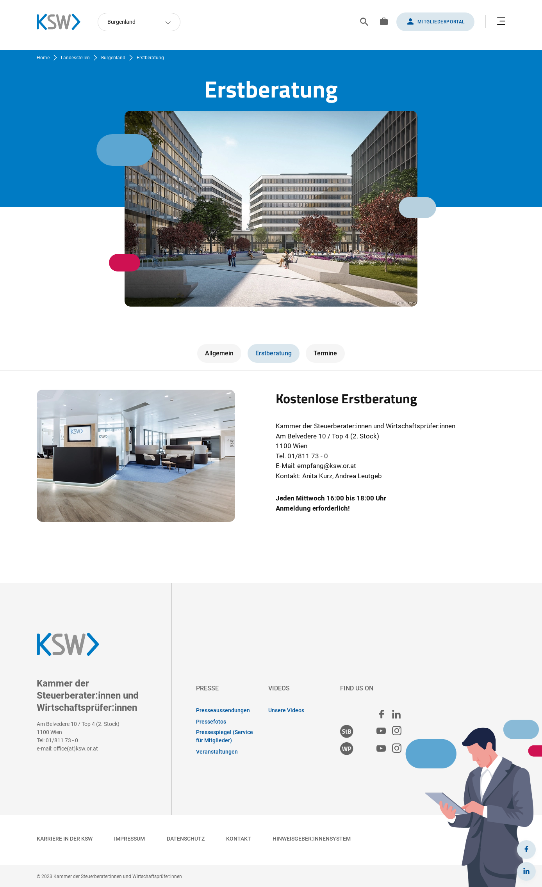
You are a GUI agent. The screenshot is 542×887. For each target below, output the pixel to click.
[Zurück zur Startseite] (62, 22)
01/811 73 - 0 (62, 740)
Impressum (129, 839)
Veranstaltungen (217, 752)
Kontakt (238, 839)
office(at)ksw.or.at (75, 748)
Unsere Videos (286, 710)
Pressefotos (211, 721)
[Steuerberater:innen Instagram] (396, 731)
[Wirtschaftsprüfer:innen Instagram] (396, 749)
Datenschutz (186, 839)
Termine (325, 353)
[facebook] (381, 714)
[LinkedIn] (526, 871)
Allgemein (219, 353)
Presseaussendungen (223, 710)
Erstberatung (273, 353)
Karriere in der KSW (65, 839)
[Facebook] (526, 849)
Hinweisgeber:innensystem (312, 839)
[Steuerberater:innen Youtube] (381, 731)
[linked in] (396, 714)
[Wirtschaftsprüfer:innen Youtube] (381, 749)
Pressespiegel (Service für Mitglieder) (224, 736)
